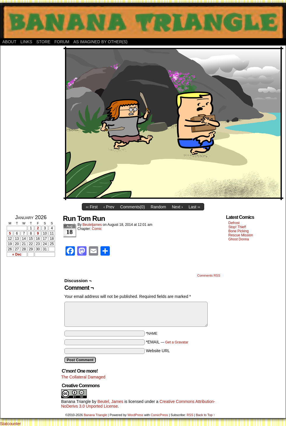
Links (26, 41)
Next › (177, 207)
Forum (61, 41)
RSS (190, 415)
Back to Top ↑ (205, 415)
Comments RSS (208, 275)
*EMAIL (167, 342)
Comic (97, 229)
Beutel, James (110, 401)
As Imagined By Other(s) (100, 41)
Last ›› (194, 207)
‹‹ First (92, 207)
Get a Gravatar (176, 342)
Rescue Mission (240, 235)
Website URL (158, 350)
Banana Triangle (76, 401)
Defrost (234, 223)
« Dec (17, 254)
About (9, 41)
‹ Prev (108, 207)
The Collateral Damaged (83, 377)
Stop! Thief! (237, 227)
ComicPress (159, 415)
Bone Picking (238, 231)
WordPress (135, 415)
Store (43, 41)
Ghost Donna (238, 239)
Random (158, 207)
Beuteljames (92, 225)
